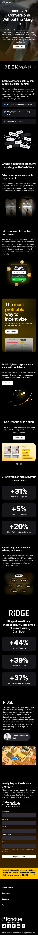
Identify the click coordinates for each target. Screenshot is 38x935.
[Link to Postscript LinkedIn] (18, 926)
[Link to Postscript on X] (23, 926)
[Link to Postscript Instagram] (13, 926)
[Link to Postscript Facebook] (8, 926)
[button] (17, 464)
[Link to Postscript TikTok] (4, 926)
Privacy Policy (26, 849)
